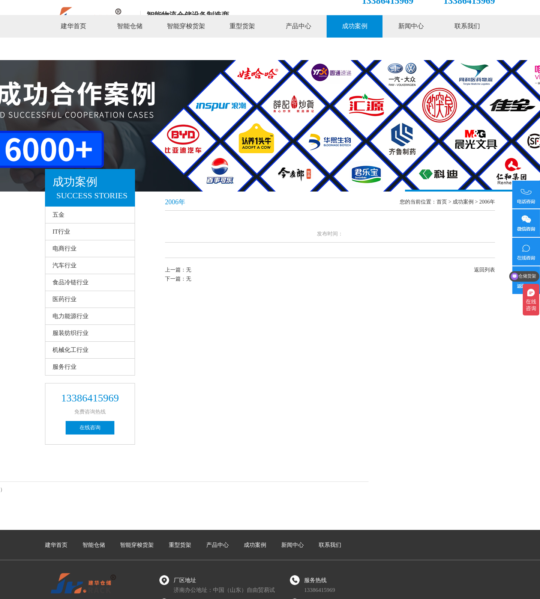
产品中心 (298, 48)
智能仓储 (129, 48)
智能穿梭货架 (186, 48)
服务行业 (64, 367)
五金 (58, 214)
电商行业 (64, 248)
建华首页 (73, 48)
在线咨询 (90, 427)
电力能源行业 (70, 316)
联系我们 (467, 48)
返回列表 (484, 270)
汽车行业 (64, 265)
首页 (441, 202)
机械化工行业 (70, 350)
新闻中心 (411, 48)
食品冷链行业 (70, 282)
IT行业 (61, 231)
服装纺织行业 (70, 333)
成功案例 (355, 48)
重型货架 (242, 48)
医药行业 (64, 299)
